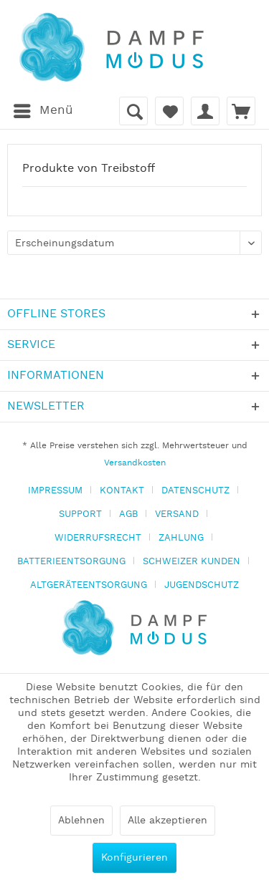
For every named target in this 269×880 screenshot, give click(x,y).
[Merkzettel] (169, 111)
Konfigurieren (134, 857)
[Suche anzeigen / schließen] (133, 111)
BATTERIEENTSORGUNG (71, 562)
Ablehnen (81, 820)
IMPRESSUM (55, 491)
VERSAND (177, 514)
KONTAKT (122, 491)
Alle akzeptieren (167, 820)
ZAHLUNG (181, 538)
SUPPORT (80, 514)
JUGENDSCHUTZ (201, 585)
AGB (128, 514)
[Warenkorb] (241, 111)
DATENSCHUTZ (195, 491)
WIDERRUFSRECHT (98, 538)
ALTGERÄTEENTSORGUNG (88, 585)
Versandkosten (135, 463)
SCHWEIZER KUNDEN (191, 562)
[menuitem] (42, 111)
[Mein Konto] (205, 111)
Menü (43, 109)
